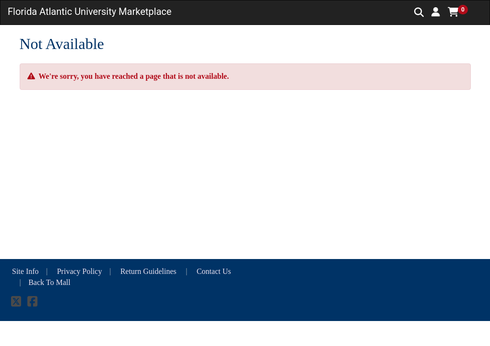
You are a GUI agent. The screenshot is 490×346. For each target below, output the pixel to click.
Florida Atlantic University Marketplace (89, 11)
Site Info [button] (25, 271)
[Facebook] (32, 303)
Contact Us (214, 271)
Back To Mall (49, 282)
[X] (16, 303)
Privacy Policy (79, 271)
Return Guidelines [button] (149, 271)
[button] (436, 12)
